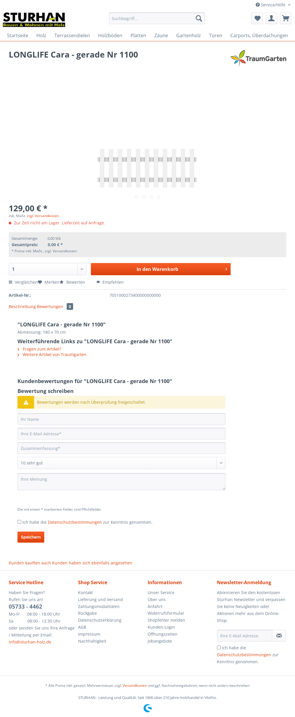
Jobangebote (160, 641)
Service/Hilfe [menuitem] (271, 5)
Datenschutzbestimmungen (75, 522)
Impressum (89, 634)
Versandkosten (135, 685)
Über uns (157, 599)
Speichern (31, 537)
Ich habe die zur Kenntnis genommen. (87, 522)
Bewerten (72, 282)
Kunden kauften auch (30, 563)
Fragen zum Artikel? (39, 349)
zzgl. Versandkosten (43, 215)
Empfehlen (110, 282)
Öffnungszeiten (163, 634)
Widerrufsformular (166, 613)
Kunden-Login (161, 627)
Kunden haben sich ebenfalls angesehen (92, 563)
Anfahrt (155, 606)
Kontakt (85, 592)
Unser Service (161, 592)
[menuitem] (157, 21)
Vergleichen (23, 282)
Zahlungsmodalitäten (99, 606)
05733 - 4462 (25, 606)
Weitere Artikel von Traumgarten (51, 354)
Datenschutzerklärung (99, 620)
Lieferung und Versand (100, 599)
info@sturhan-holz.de (30, 642)
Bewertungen (55, 306)
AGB (82, 627)
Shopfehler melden (166, 620)
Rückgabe (87, 613)
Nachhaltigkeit (92, 641)
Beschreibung (22, 306)
